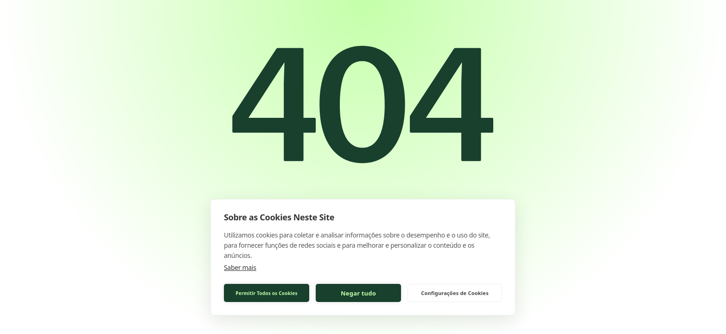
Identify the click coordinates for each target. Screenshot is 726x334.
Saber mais (240, 267)
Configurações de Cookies (455, 292)
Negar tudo (358, 293)
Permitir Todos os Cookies (266, 293)
